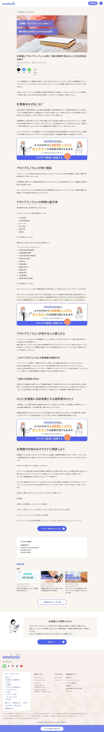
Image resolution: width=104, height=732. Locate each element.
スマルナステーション (40, 680)
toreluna (36, 683)
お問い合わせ (17, 705)
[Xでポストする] (19, 71)
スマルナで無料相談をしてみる (51, 528)
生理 (18, 65)
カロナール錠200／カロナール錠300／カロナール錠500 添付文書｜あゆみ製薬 (43, 509)
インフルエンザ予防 (11, 694)
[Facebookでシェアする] (24, 71)
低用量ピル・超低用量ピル (13, 680)
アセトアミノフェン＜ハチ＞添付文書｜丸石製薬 (32, 515)
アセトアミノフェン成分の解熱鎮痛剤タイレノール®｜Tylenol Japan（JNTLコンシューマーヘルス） (49, 520)
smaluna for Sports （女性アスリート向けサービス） (42, 691)
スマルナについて (14, 674)
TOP (6, 674)
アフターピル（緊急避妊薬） (13, 687)
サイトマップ (69, 691)
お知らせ (25, 703)
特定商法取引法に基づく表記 (74, 688)
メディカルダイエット (11, 689)
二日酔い (8, 692)
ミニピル (8, 682)
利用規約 (68, 686)
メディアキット (58, 677)
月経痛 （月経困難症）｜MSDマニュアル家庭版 (32, 504)
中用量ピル (9, 685)
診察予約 (92, 3)
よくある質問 (8, 705)
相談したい (51, 642)
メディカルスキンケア (11, 697)
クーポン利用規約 (71, 683)
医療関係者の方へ (10, 708)
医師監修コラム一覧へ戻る (26, 12)
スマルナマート (38, 677)
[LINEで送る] (29, 71)
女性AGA (8, 699)
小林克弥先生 (24, 545)
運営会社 (68, 677)
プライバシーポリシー (72, 680)
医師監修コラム (17, 703)
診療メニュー (8, 677)
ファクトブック (58, 680)
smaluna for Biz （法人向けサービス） (39, 686)
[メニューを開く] (101, 3)
